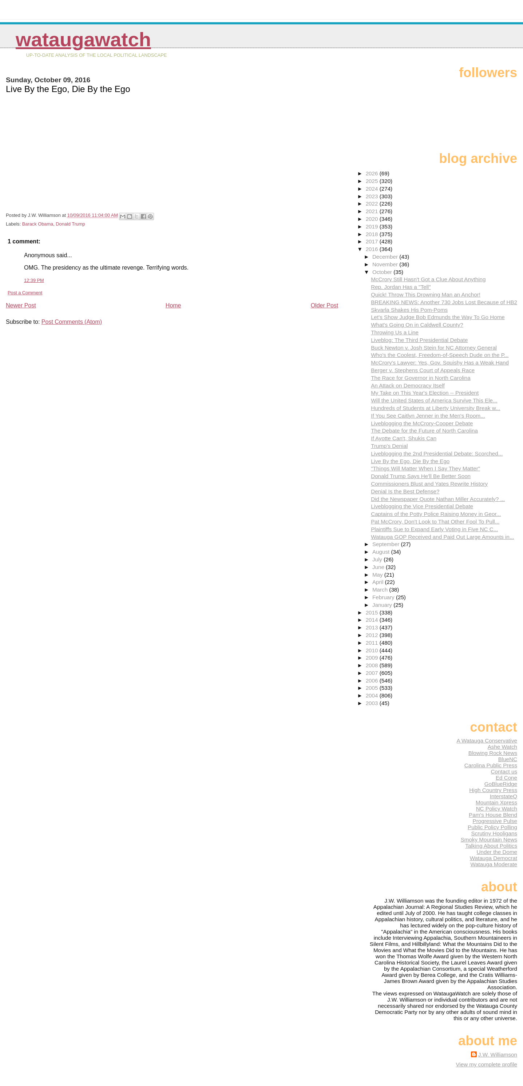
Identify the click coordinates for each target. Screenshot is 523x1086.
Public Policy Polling (492, 827)
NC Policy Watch (496, 808)
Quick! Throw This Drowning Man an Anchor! (425, 294)
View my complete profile (486, 1064)
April (378, 582)
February (384, 597)
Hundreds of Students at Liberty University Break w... (435, 408)
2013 (373, 627)
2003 (373, 703)
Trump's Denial (389, 446)
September (386, 544)
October (382, 272)
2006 (373, 680)
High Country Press (493, 790)
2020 (373, 219)
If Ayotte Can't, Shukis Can (403, 438)
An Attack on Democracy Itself (408, 385)
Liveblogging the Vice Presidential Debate (422, 506)
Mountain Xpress (496, 802)
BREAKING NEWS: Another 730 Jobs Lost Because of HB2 (444, 302)
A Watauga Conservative (486, 740)
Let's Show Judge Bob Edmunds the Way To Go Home (438, 317)
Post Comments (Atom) (71, 322)
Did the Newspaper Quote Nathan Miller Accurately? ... (438, 499)
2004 (373, 695)
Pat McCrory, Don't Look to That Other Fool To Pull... (435, 521)
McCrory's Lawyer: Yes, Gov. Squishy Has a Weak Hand (440, 362)
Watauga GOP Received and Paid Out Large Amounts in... (442, 537)
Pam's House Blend (493, 815)
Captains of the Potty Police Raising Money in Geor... (436, 514)
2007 (373, 673)
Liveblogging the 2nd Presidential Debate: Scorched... (437, 453)
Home (173, 305)
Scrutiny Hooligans (494, 833)
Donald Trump (70, 224)
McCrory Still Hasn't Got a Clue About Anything (428, 279)
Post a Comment (25, 292)
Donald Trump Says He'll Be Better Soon (421, 476)
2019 (373, 226)
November (385, 264)
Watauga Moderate (493, 864)
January (382, 605)
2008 (373, 665)
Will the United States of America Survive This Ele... (434, 400)
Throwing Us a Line (395, 332)
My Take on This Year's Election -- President (425, 393)
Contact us (504, 771)
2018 (373, 234)
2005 (373, 688)
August (381, 552)
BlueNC (507, 759)
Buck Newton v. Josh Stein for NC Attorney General (434, 348)
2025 (373, 181)
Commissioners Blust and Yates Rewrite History (429, 484)
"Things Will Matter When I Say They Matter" (425, 468)
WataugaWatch (83, 39)
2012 (373, 635)
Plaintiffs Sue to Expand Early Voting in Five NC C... (434, 529)
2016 (373, 249)
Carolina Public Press (490, 765)
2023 (373, 196)
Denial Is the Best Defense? (405, 491)
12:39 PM (34, 280)
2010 (373, 650)
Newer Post (21, 305)
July (378, 559)
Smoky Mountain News (489, 839)
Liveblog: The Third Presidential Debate (419, 340)
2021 (373, 211)
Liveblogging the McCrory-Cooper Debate (422, 423)
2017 (373, 241)
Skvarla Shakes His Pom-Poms (409, 310)
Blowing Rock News (492, 753)
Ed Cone (506, 778)
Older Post (324, 305)
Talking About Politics (491, 846)
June (379, 567)
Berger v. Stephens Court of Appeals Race (423, 370)
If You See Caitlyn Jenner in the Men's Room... (428, 416)
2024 (373, 189)
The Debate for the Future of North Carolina (424, 430)
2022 (373, 203)
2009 (373, 658)
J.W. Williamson (497, 1054)
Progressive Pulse (495, 821)
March (380, 589)
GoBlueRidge (500, 784)
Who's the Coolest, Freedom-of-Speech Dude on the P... (439, 355)
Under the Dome (497, 852)
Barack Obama (37, 224)
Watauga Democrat (493, 858)
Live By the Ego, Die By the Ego (410, 461)
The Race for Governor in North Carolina (421, 378)
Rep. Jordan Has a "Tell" (401, 287)
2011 (373, 643)
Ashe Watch (502, 747)
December (385, 257)
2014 (373, 620)
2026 (373, 173)
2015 (373, 612)
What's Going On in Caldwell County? (417, 325)
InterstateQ (503, 796)
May (378, 575)
